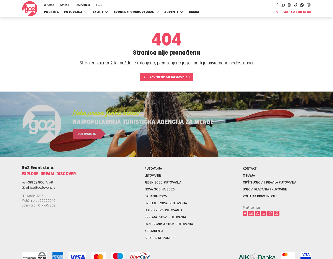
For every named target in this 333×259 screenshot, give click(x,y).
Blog (99, 4)
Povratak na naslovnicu (166, 77)
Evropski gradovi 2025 (136, 12)
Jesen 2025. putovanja (163, 182)
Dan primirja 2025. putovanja (169, 224)
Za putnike (83, 4)
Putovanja (76, 12)
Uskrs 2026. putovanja (163, 210)
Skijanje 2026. (156, 196)
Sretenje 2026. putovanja (166, 203)
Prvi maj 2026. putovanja (165, 217)
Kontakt (65, 4)
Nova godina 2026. (160, 189)
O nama (49, 4)
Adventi (173, 12)
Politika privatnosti (260, 196)
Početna (51, 12)
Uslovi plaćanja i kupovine (265, 189)
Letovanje (153, 175)
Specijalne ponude (160, 238)
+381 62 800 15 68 (293, 12)
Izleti (100, 12)
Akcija (194, 12)
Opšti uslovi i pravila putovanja (269, 182)
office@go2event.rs (39, 187)
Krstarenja (154, 231)
